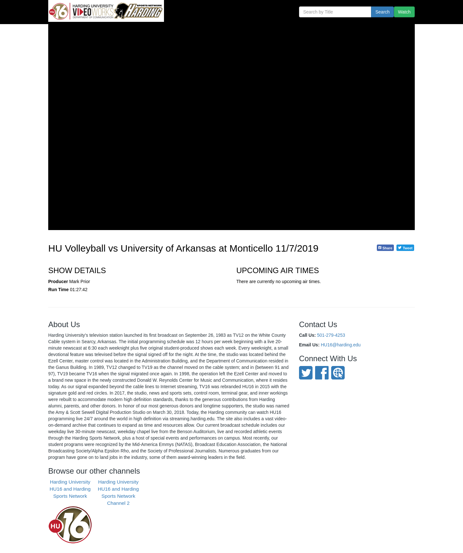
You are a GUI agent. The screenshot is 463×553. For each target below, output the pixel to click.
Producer (58, 281)
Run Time (58, 289)
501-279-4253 (331, 335)
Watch (404, 11)
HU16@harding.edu (341, 344)
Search (382, 11)
